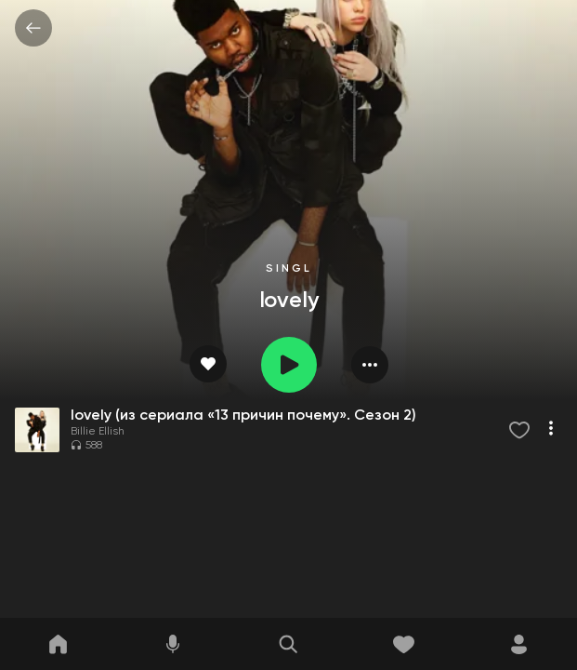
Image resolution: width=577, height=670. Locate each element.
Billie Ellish (98, 431)
